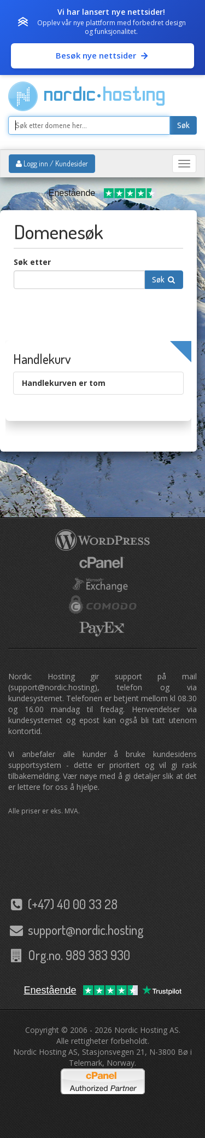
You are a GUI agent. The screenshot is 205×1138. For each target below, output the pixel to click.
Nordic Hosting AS (146, 1030)
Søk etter (32, 262)
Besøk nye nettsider (102, 55)
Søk (183, 125)
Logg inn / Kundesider (52, 163)
